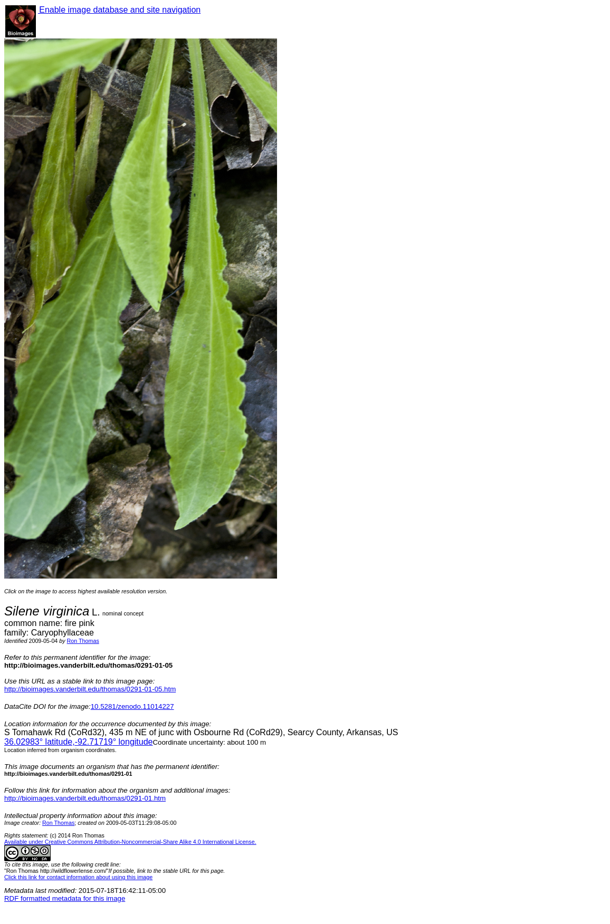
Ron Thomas (83, 641)
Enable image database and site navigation (119, 9)
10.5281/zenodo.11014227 (132, 706)
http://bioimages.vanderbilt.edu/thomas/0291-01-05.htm (90, 689)
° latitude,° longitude (78, 741)
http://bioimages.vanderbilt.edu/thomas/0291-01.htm (85, 798)
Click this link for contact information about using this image (78, 877)
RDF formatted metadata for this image (64, 898)
